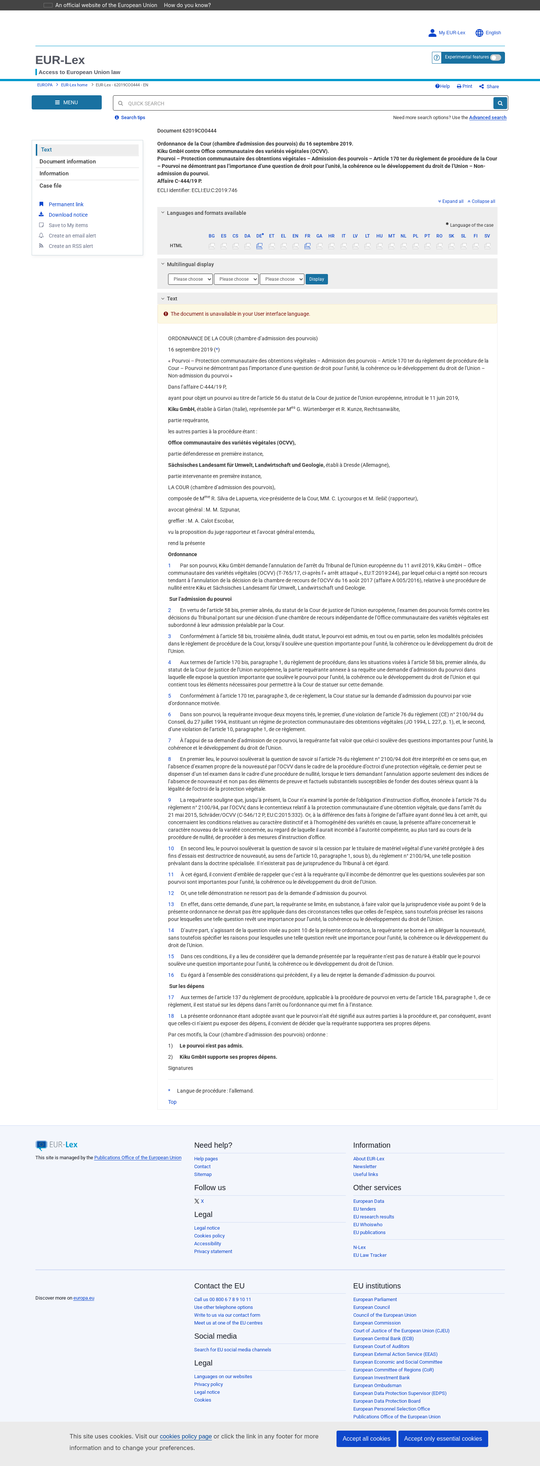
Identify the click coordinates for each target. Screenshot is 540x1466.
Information (54, 173)
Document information (68, 161)
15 (171, 956)
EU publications (369, 1232)
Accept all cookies (366, 1438)
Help (442, 86)
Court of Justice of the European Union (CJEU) (401, 1330)
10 (171, 848)
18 (171, 1016)
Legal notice (207, 1228)
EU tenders (364, 1209)
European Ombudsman (377, 1385)
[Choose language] (190, 279)
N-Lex (359, 1247)
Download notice (63, 214)
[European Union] (53, 1286)
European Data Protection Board (386, 1401)
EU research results (373, 1217)
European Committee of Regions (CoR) (393, 1370)
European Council (371, 1307)
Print (464, 86)
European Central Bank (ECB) (383, 1338)
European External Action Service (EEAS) (395, 1354)
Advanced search (487, 117)
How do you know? (183, 5)
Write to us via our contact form (227, 1315)
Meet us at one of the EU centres (228, 1323)
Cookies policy (209, 1236)
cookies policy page (174, 1436)
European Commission (377, 1323)
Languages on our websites (223, 1376)
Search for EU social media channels (232, 1349)
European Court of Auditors (381, 1346)
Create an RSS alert (65, 245)
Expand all (451, 201)
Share (489, 86)
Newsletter (364, 1166)
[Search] (500, 103)
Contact (202, 1166)
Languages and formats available (203, 213)
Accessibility (207, 1243)
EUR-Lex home (74, 85)
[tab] (327, 213)
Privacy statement (213, 1251)
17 (171, 997)
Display (316, 279)
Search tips (130, 117)
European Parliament (375, 1299)
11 (171, 874)
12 (171, 893)
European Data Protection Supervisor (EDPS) (400, 1393)
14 (171, 930)
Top (172, 1102)
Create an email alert (67, 235)
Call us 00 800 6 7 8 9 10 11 (222, 1299)
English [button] (488, 33)
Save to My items (63, 225)
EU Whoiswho (367, 1224)
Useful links (365, 1174)
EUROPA (45, 85)
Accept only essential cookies (443, 1438)
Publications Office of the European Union (137, 1157)
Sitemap (203, 1174)
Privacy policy (208, 1384)
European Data (368, 1201)
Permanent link (60, 204)
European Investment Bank (381, 1377)
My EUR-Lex (446, 33)
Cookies (202, 1400)
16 (171, 975)
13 (171, 904)
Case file (50, 185)
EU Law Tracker (369, 1255)
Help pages (206, 1158)
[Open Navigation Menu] (67, 102)
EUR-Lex (60, 60)
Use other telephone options (223, 1307)
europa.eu (83, 1298)
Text (46, 149)
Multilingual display (186, 264)
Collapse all (481, 201)
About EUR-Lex (368, 1158)
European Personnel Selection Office (391, 1409)
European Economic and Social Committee (397, 1362)
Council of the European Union (384, 1315)
